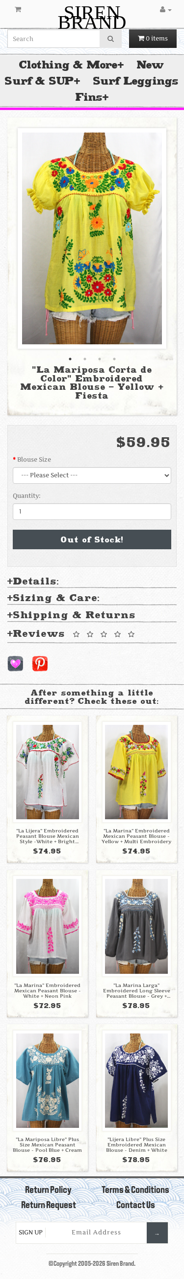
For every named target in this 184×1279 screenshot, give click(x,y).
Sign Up (31, 1232)
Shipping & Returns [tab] (71, 615)
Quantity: (27, 495)
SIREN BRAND (91, 17)
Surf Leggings (136, 81)
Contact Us (135, 1206)
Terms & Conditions (135, 1190)
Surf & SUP (39, 81)
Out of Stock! (92, 539)
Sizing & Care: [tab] (53, 598)
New (150, 64)
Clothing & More (68, 64)
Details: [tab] (33, 582)
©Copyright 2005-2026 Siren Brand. (92, 1264)
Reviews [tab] (72, 634)
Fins (89, 97)
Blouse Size (34, 459)
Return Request (48, 1206)
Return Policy (48, 1190)
